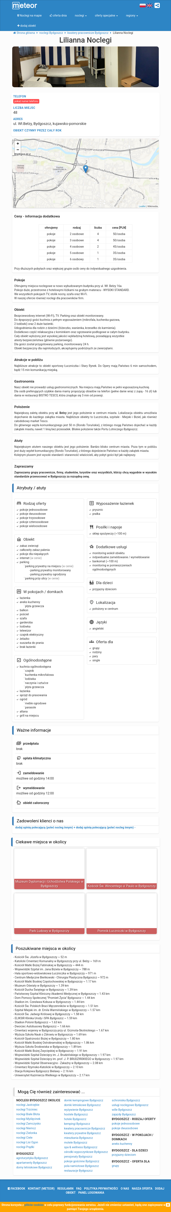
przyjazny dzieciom (124, 1154)
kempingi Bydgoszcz (77, 1123)
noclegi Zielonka (26, 1133)
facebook (16, 1188)
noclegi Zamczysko (28, 1123)
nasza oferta (142, 1188)
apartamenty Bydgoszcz (31, 1162)
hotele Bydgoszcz (75, 1119)
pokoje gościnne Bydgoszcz (81, 1161)
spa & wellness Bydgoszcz (81, 1147)
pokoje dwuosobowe (125, 1128)
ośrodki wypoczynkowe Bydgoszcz (86, 1152)
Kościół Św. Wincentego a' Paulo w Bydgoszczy (122, 886)
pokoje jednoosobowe (126, 1123)
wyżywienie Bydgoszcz (78, 1109)
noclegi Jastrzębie (27, 1104)
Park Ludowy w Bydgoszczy (49, 931)
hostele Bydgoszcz (76, 1114)
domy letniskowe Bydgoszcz (34, 1167)
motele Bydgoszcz (75, 1142)
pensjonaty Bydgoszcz (78, 1156)
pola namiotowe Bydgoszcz (81, 1166)
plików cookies (33, 1204)
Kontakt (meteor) (41, 1188)
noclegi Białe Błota (28, 1114)
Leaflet (142, 206)
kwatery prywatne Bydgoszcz (82, 1133)
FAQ (78, 1188)
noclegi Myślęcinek (28, 1118)
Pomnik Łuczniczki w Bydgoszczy (122, 931)
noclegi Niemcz (26, 1128)
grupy (115, 1165)
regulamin (65, 1188)
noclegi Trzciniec (26, 1109)
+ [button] (17, 144)
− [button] (17, 150)
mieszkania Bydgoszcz (78, 1137)
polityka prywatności (101, 1188)
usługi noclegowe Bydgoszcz (130, 1105)
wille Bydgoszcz (122, 1109)
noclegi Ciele (24, 1137)
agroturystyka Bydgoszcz (32, 1158)
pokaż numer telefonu (26, 101)
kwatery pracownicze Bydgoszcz (84, 1128)
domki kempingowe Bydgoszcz (83, 1100)
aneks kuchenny (122, 1143)
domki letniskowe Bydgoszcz (82, 1105)
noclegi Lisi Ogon (27, 1142)
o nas (125, 1188)
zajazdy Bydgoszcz (124, 1114)
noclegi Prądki (25, 1147)
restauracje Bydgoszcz (78, 1170)
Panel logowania (91, 1192)
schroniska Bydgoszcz (126, 1100)
